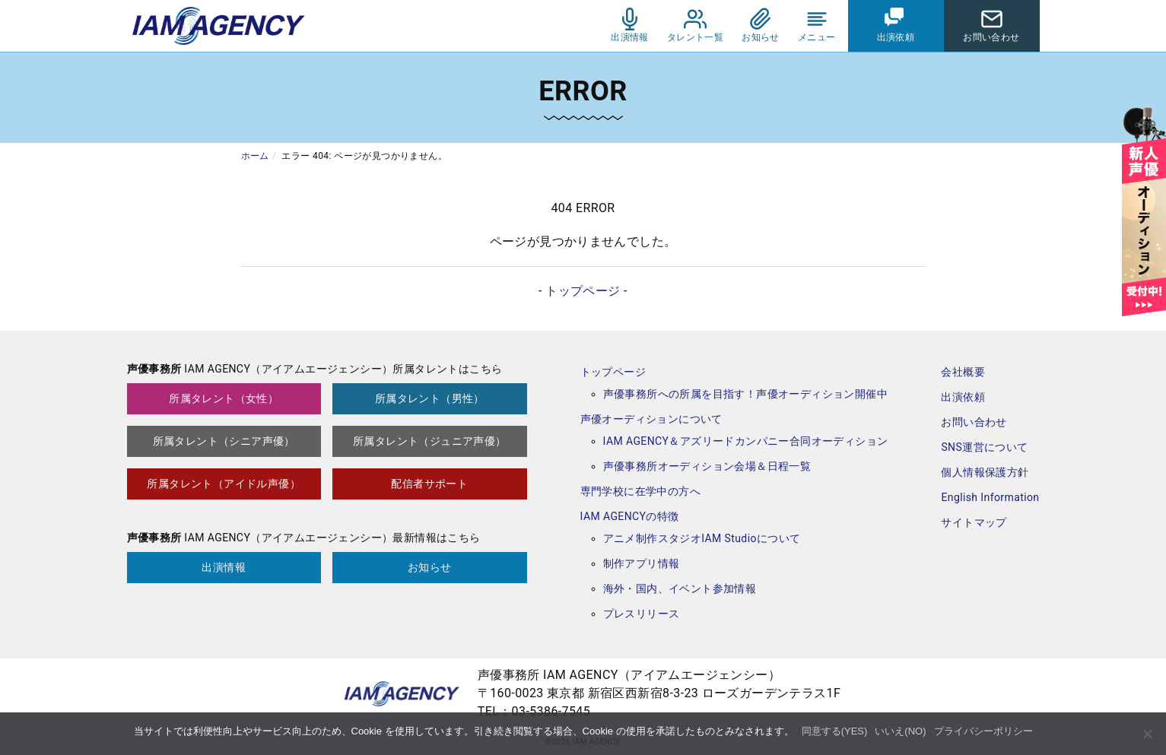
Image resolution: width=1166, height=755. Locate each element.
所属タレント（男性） (430, 398)
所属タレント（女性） (223, 398)
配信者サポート (429, 483)
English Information (990, 497)
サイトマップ (973, 522)
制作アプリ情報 (641, 563)
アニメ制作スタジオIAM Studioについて (702, 538)
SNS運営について (984, 447)
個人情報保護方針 (984, 472)
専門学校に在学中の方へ (640, 491)
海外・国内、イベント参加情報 (680, 588)
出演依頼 (963, 397)
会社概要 (963, 372)
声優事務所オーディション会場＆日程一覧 (707, 466)
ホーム (255, 156)
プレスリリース (641, 613)
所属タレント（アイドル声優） (223, 483)
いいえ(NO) (900, 731)
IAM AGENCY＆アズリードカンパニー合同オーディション (745, 441)
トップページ (582, 291)
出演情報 (224, 567)
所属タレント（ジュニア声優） (430, 441)
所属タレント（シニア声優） (224, 441)
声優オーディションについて (651, 419)
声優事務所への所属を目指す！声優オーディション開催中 (745, 394)
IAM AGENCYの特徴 (629, 516)
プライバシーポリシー (983, 731)
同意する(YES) (835, 731)
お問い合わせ (973, 422)
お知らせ (430, 567)
